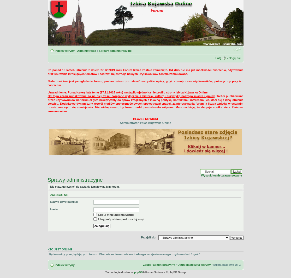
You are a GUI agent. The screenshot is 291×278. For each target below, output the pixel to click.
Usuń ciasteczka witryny (194, 264)
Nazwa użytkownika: (64, 201)
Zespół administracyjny (159, 264)
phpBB (138, 272)
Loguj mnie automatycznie (113, 214)
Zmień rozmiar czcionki (237, 49)
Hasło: (54, 209)
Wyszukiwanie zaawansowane (221, 175)
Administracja (86, 50)
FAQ (218, 58)
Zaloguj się (234, 58)
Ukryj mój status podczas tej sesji (118, 219)
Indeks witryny (65, 50)
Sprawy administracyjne (115, 50)
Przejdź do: (149, 237)
